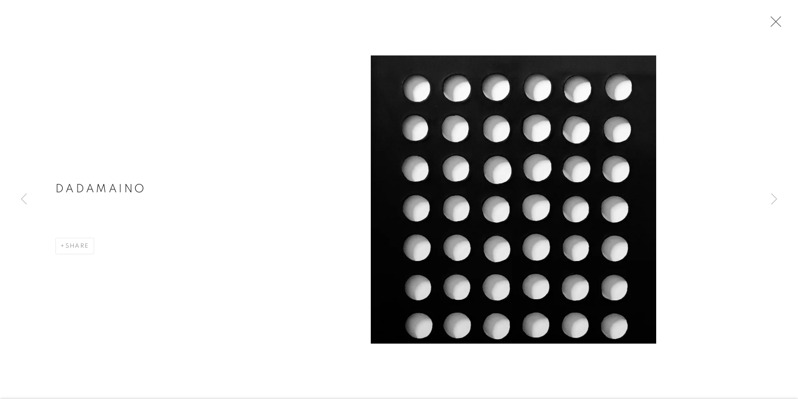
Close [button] (773, 25)
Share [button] (77, 249)
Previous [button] (24, 199)
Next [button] (774, 199)
